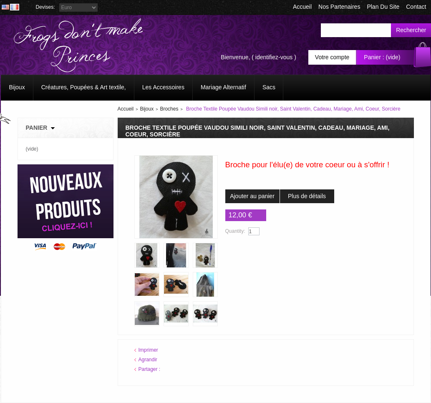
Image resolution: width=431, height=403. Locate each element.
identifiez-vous (274, 57)
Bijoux (17, 87)
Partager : (150, 369)
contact (416, 6)
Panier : (374, 57)
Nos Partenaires (339, 6)
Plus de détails (307, 196)
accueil (302, 6)
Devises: (45, 7)
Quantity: (235, 231)
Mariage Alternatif (223, 87)
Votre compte (332, 57)
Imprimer (148, 350)
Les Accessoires (163, 87)
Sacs (268, 87)
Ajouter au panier (252, 196)
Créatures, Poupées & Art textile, (83, 87)
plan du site (383, 6)
